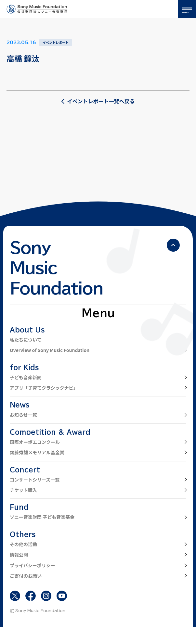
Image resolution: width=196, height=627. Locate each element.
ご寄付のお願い (26, 575)
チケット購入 (23, 490)
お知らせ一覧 (23, 414)
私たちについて (26, 339)
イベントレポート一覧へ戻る (98, 101)
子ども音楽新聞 (26, 377)
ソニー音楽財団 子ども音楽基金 (42, 517)
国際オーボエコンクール (35, 442)
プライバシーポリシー (32, 565)
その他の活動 (23, 544)
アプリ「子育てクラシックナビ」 (44, 387)
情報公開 (19, 554)
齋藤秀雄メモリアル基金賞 (37, 452)
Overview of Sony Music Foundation (49, 350)
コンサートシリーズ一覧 (34, 479)
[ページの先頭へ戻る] (173, 245)
